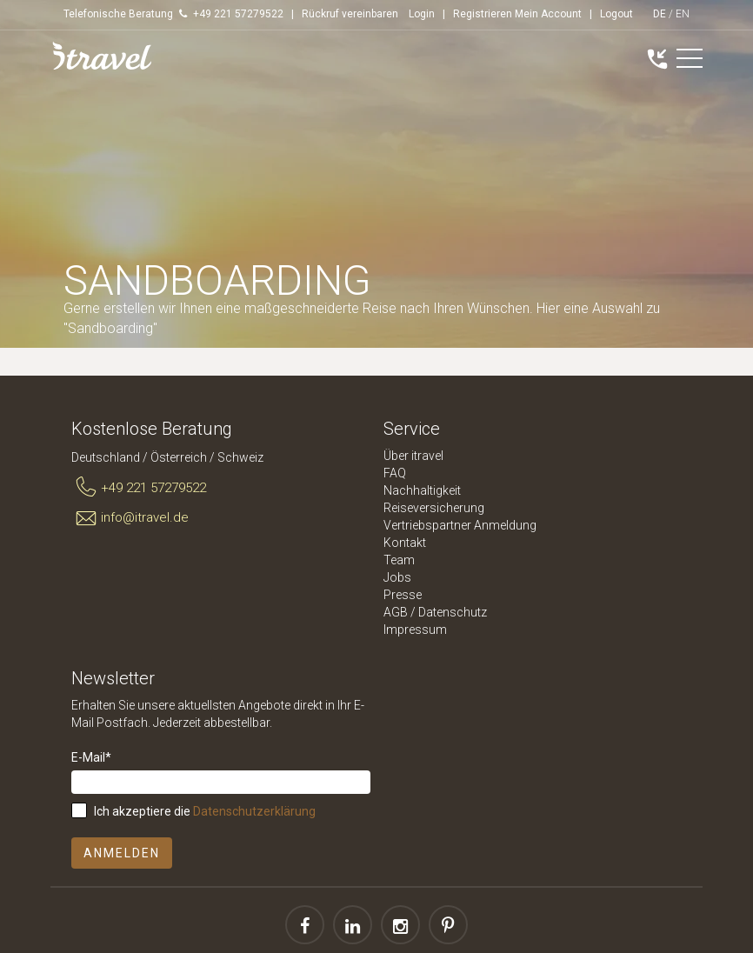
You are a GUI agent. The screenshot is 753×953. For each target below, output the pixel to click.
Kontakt (404, 543)
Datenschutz (452, 612)
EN (683, 14)
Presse (402, 595)
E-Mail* (91, 757)
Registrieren (482, 14)
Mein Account (548, 14)
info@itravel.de (130, 518)
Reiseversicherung (433, 508)
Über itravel (413, 456)
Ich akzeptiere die (205, 811)
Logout (616, 14)
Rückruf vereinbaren (350, 14)
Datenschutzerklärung (254, 811)
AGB (395, 612)
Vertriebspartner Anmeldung (459, 525)
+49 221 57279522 (138, 488)
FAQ (394, 473)
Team (399, 560)
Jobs (397, 577)
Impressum (415, 629)
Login (422, 14)
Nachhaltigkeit (422, 490)
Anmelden (121, 853)
